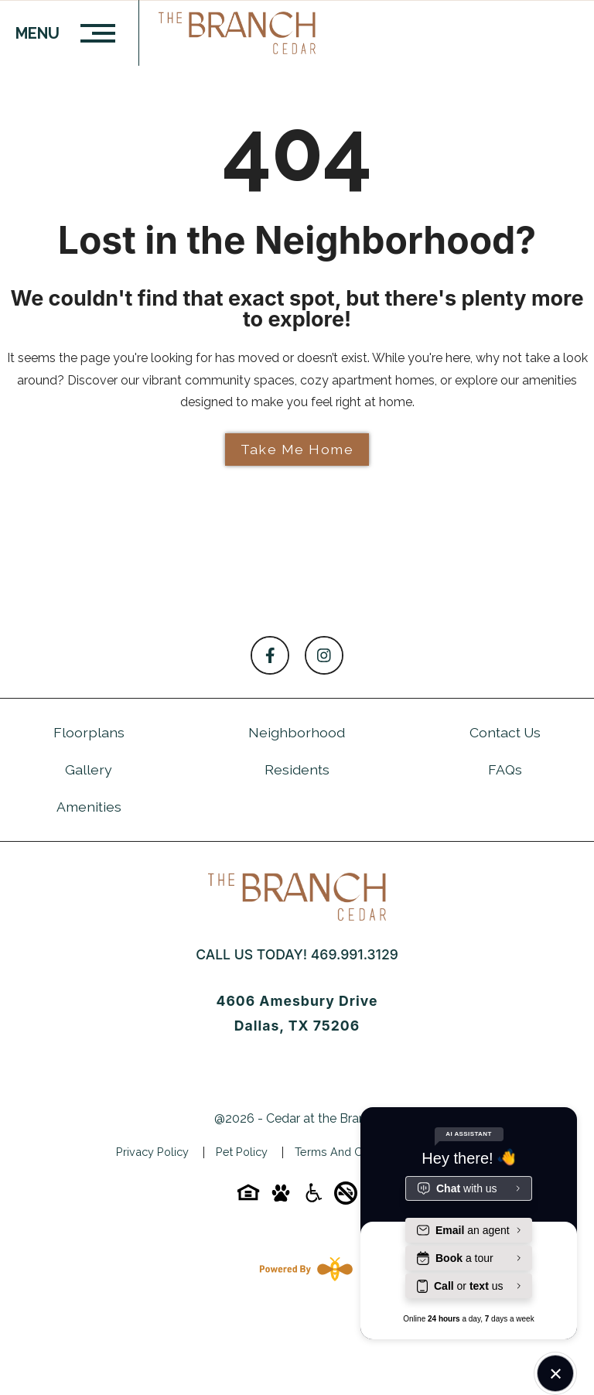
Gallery (88, 769)
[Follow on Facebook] (270, 655)
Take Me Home (297, 449)
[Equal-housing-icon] (248, 1198)
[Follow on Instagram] (324, 655)
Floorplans (89, 732)
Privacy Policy (152, 1151)
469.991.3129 (354, 954)
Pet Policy (242, 1151)
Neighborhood (296, 732)
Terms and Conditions (352, 1151)
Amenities (88, 806)
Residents (297, 769)
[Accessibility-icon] (313, 1198)
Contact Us (505, 732)
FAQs (505, 769)
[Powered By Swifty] (303, 1268)
